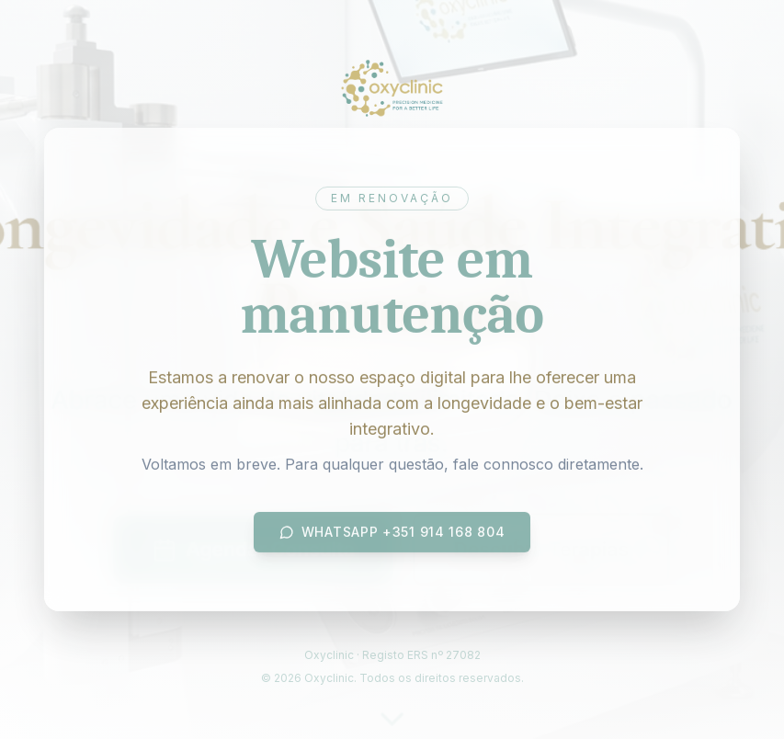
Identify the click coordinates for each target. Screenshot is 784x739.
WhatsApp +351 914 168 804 (392, 533)
